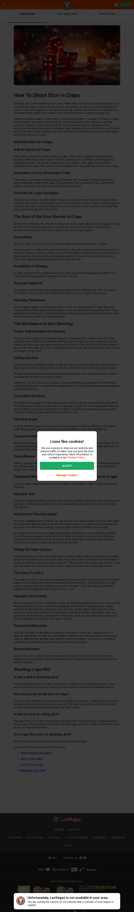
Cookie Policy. (76, 457)
